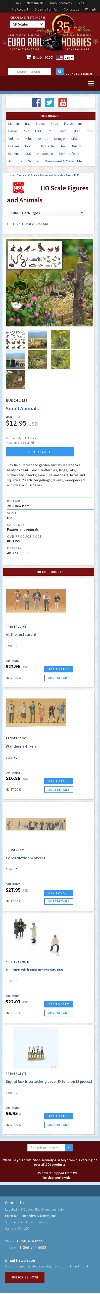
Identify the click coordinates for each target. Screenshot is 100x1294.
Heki (63, 146)
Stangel (60, 138)
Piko (26, 131)
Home (11, 175)
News (17, 3)
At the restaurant (21, 634)
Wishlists (90, 9)
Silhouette (46, 146)
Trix (27, 123)
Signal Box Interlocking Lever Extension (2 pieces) (49, 1081)
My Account (20, 9)
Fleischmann (73, 123)
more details (58, 678)
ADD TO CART (58, 669)
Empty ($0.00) (43, 57)
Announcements (60, 3)
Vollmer (14, 138)
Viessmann (45, 153)
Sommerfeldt (69, 153)
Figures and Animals (51, 175)
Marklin (13, 123)
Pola (89, 131)
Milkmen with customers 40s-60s (34, 969)
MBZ (74, 138)
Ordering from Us (46, 9)
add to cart (39, 451)
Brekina (14, 153)
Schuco (33, 161)
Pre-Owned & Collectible (63, 161)
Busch (76, 146)
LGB (38, 131)
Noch (29, 146)
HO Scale (31, 175)
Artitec (43, 138)
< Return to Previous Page (27, 224)
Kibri (28, 138)
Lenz (62, 131)
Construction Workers (25, 857)
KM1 (50, 131)
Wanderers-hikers (21, 746)
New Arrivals (35, 3)
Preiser (13, 146)
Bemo (12, 131)
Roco (54, 123)
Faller (76, 131)
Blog (81, 3)
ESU (28, 153)
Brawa (40, 123)
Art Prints (15, 161)
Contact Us (71, 9)
